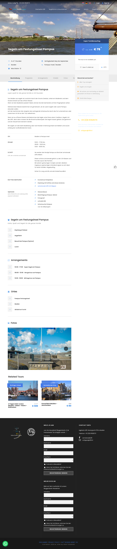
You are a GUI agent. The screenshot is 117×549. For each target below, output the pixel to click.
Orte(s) (55, 78)
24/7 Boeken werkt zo (69, 542)
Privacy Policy (54, 542)
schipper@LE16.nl (87, 440)
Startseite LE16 (40, 9)
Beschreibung (15, 78)
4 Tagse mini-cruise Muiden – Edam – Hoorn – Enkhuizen (17, 405)
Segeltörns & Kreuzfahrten (58, 9)
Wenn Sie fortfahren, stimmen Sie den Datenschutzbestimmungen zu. (57, 468)
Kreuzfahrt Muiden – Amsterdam (49, 404)
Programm (28, 78)
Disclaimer (43, 542)
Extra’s (86, 9)
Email (45, 450)
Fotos (66, 78)
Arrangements (43, 78)
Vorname (47, 436)
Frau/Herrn (47, 457)
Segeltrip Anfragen (98, 9)
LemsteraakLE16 (87, 438)
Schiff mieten (75, 9)
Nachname (47, 443)
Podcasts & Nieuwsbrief (52, 464)
